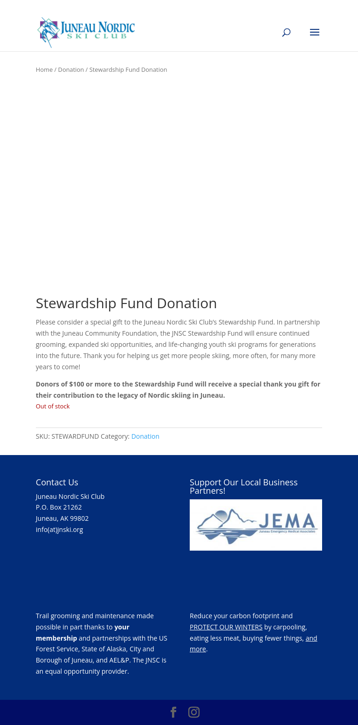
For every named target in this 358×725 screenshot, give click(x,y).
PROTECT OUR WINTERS (226, 626)
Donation (71, 69)
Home (44, 69)
